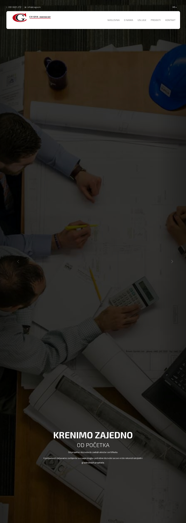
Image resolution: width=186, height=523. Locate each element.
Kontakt (170, 20)
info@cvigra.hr (34, 7)
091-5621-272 (14, 7)
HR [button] (175, 7)
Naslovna (113, 20)
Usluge (142, 20)
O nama (128, 20)
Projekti (156, 20)
